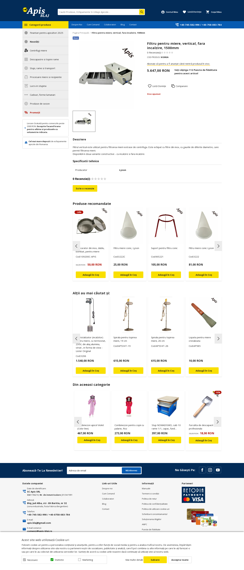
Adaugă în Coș (92, 440)
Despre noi (107, 488)
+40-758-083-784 (212, 24)
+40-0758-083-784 (59, 514)
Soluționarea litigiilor (151, 519)
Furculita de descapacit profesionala (201, 427)
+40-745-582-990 (189, 24)
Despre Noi (77, 24)
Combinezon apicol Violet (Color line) (90, 427)
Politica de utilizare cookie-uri (155, 509)
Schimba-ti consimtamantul (154, 514)
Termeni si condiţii (150, 493)
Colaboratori (110, 24)
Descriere (79, 139)
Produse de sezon (40, 103)
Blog (123, 24)
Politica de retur (149, 498)
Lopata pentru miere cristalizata (200, 339)
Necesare (32, 559)
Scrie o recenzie (85, 188)
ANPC (144, 524)
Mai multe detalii (134, 559)
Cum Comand (93, 24)
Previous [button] (76, 246)
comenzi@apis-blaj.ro (39, 531)
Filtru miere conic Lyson (201, 248)
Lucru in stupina (38, 85)
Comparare (182, 86)
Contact (132, 24)
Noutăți (34, 41)
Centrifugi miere (38, 50)
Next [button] (218, 246)
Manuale (146, 488)
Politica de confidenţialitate (155, 503)
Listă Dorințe (159, 86)
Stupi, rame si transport (42, 68)
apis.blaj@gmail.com (39, 522)
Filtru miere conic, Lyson (126, 248)
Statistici (59, 559)
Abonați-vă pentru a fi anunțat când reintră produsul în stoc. (178, 63)
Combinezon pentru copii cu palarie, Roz (129, 427)
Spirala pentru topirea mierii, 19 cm (125, 339)
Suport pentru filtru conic (164, 248)
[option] (107, 75)
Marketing (87, 559)
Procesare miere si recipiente (46, 77)
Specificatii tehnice (86, 161)
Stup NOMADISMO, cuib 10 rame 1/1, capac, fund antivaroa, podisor (166, 427)
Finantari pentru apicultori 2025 (46, 32)
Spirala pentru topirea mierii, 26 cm (162, 339)
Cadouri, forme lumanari (42, 94)
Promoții (35, 112)
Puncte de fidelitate (151, 529)
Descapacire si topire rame (44, 59)
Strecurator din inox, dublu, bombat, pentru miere (90, 249)
